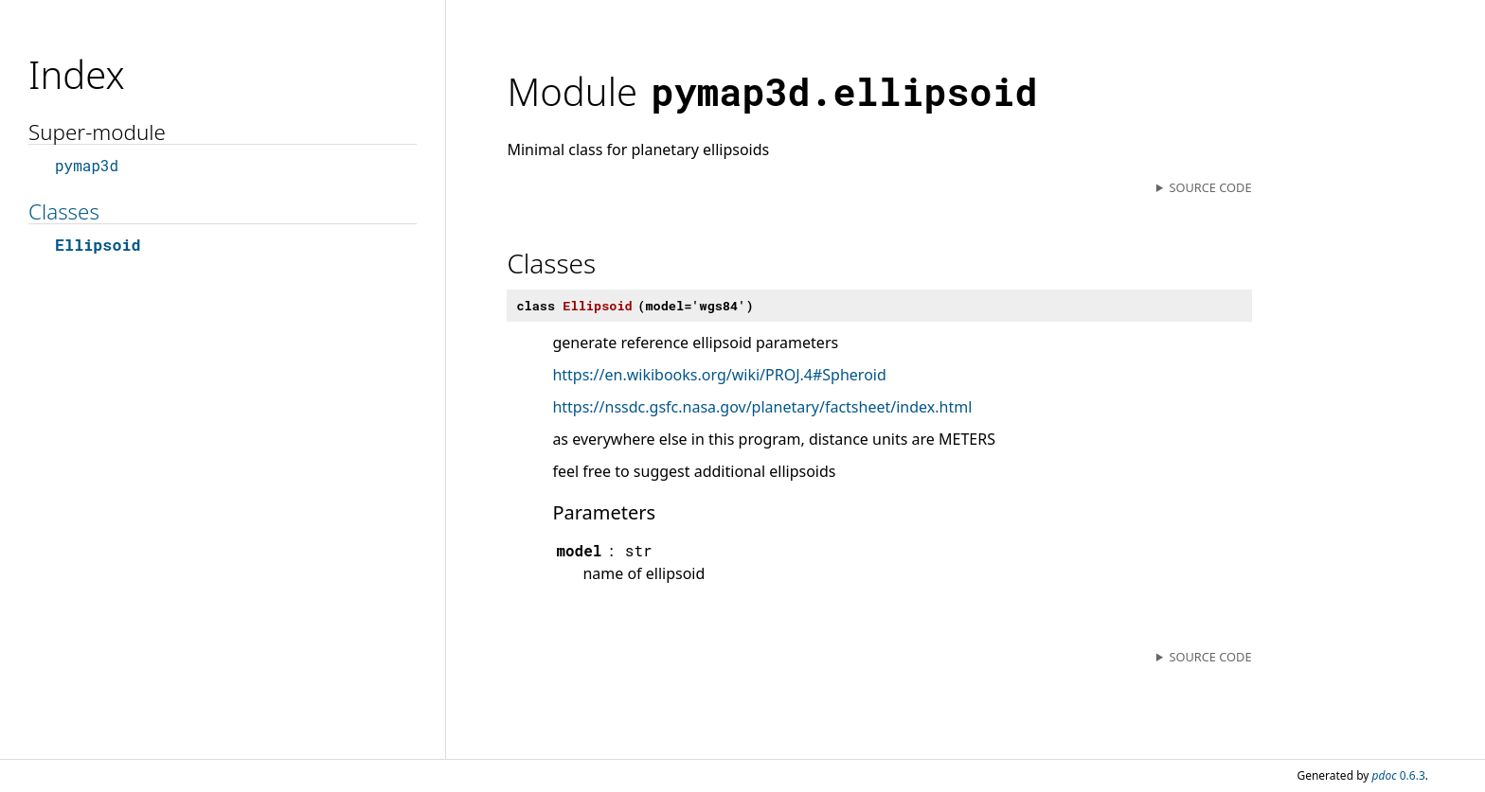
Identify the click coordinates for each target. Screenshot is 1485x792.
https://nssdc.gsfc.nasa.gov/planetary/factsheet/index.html (762, 406)
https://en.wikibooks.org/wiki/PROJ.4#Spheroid (719, 374)
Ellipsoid (98, 244)
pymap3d (86, 165)
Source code (1210, 187)
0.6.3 (1398, 775)
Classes (63, 211)
